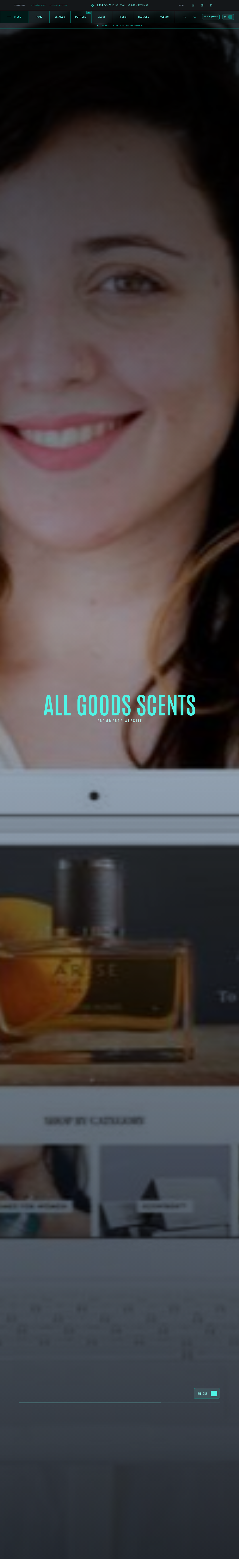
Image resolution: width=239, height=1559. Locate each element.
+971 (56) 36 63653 (38, 5)
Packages (143, 17)
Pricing (122, 17)
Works (105, 26)
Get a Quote (211, 17)
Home (39, 17)
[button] (228, 17)
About (101, 17)
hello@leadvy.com (59, 5)
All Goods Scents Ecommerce (127, 26)
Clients (164, 17)
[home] (119, 5)
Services (60, 17)
